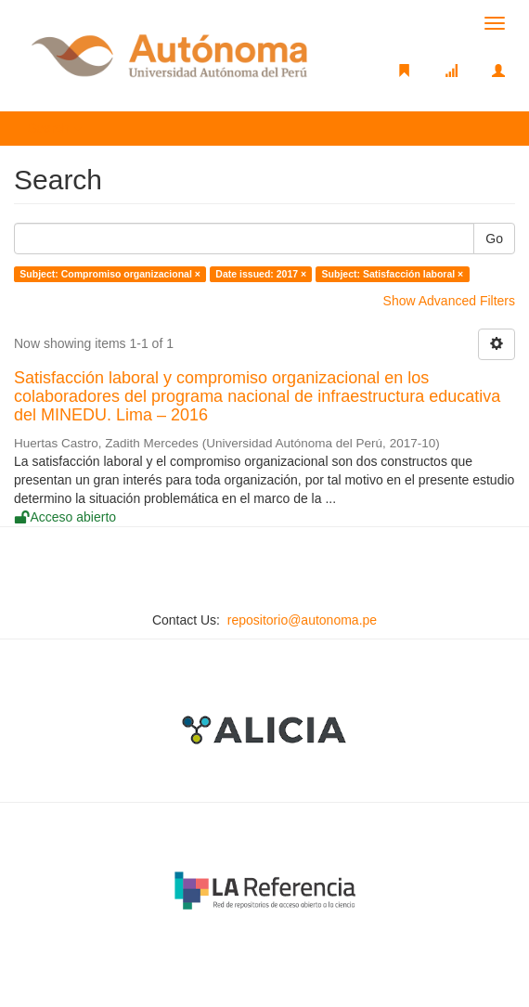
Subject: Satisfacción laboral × (393, 273)
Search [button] (55, 128)
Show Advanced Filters (449, 300)
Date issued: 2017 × (260, 273)
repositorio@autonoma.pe (302, 620)
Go (494, 238)
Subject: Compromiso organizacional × (109, 273)
